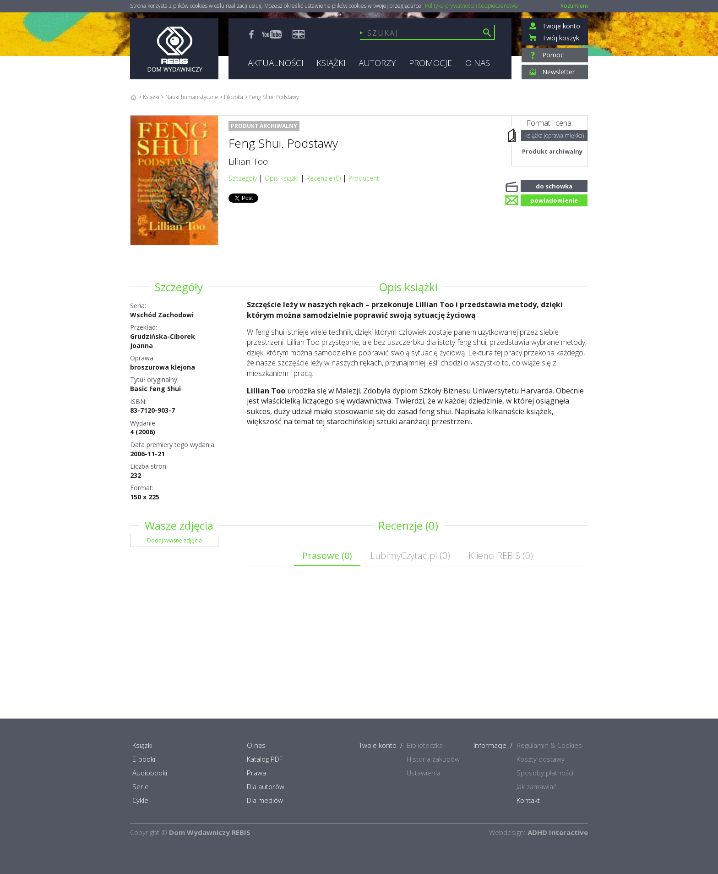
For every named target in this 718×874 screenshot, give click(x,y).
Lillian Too (248, 161)
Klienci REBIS (500, 555)
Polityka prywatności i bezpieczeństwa (471, 6)
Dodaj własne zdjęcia (174, 540)
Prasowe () (327, 555)
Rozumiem (574, 6)
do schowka (554, 185)
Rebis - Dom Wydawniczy (174, 48)
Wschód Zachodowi (162, 314)
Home (133, 97)
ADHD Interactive (558, 832)
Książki (151, 97)
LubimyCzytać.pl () (410, 555)
